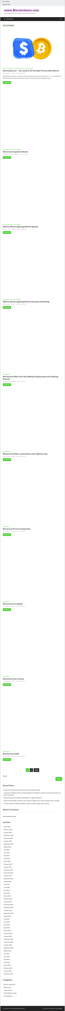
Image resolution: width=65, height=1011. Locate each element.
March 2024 (7, 896)
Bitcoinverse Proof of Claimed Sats (16, 529)
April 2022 (7, 962)
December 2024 (8, 870)
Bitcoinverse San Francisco (13, 679)
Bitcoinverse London (11, 754)
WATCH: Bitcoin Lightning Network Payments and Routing (26, 302)
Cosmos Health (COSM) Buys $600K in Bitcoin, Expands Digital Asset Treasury (26, 803)
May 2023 (7, 925)
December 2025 (8, 835)
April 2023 (7, 927)
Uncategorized (8, 996)
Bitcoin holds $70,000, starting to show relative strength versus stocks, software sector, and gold (31, 800)
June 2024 (7, 887)
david (14, 73)
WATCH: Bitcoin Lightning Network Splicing (20, 227)
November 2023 (8, 907)
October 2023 (8, 910)
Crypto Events (8, 990)
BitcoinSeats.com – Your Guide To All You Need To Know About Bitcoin (31, 71)
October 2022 (8, 945)
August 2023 (7, 916)
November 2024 (8, 873)
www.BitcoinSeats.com (21, 10)
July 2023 (6, 919)
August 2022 (7, 951)
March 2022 (7, 965)
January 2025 (8, 867)
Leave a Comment (21, 73)
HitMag (60, 1008)
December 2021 (8, 974)
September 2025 (8, 844)
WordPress (52, 1008)
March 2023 (7, 930)
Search (5, 776)
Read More (6, 82)
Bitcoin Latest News (8, 68)
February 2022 (8, 968)
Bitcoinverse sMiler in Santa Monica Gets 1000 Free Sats (25, 454)
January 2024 (8, 901)
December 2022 (8, 939)
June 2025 (7, 852)
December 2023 (8, 904)
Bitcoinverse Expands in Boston (15, 152)
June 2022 (7, 956)
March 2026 (7, 826)
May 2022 (7, 959)
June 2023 (7, 922)
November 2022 (8, 942)
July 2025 (6, 850)
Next (36, 770)
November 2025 (8, 838)
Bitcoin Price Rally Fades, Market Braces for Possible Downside (22, 790)
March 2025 (7, 861)
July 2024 (6, 884)
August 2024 (7, 881)
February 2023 (8, 933)
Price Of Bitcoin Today (27, 68)
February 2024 (8, 899)
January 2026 (8, 832)
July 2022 (6, 953)
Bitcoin (50, 76)
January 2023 (8, 936)
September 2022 (8, 948)
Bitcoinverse (17, 68)
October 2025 (8, 841)
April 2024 (7, 893)
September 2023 (8, 913)
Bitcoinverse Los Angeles (13, 604)
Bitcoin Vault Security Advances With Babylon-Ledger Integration (23, 798)
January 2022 (8, 971)
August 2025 (7, 847)
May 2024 (7, 890)
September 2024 (8, 878)
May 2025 (7, 855)
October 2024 (8, 876)
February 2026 (8, 829)
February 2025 (8, 864)
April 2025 (7, 858)
